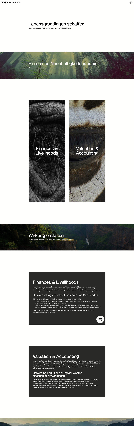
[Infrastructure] (87, 151)
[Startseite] (3, 2)
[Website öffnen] (100, 319)
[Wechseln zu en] (129, 3)
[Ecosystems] (47, 151)
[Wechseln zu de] (131, 3)
